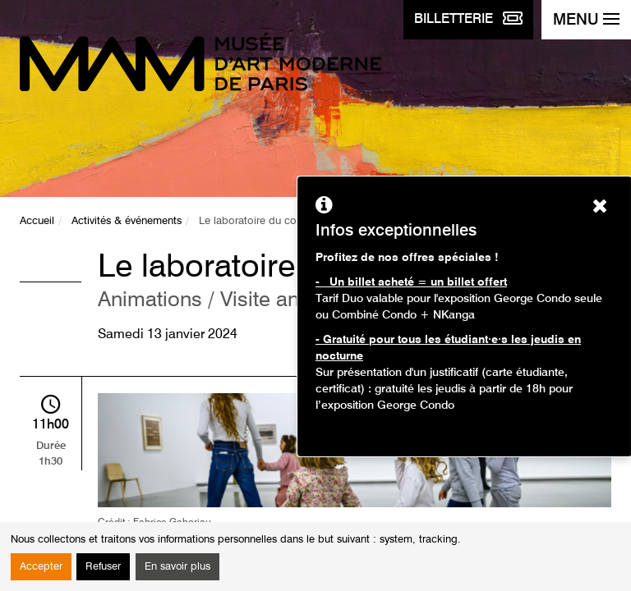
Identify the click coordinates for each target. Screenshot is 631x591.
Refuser (103, 566)
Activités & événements (126, 221)
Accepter (41, 566)
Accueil (37, 221)
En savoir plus (177, 566)
